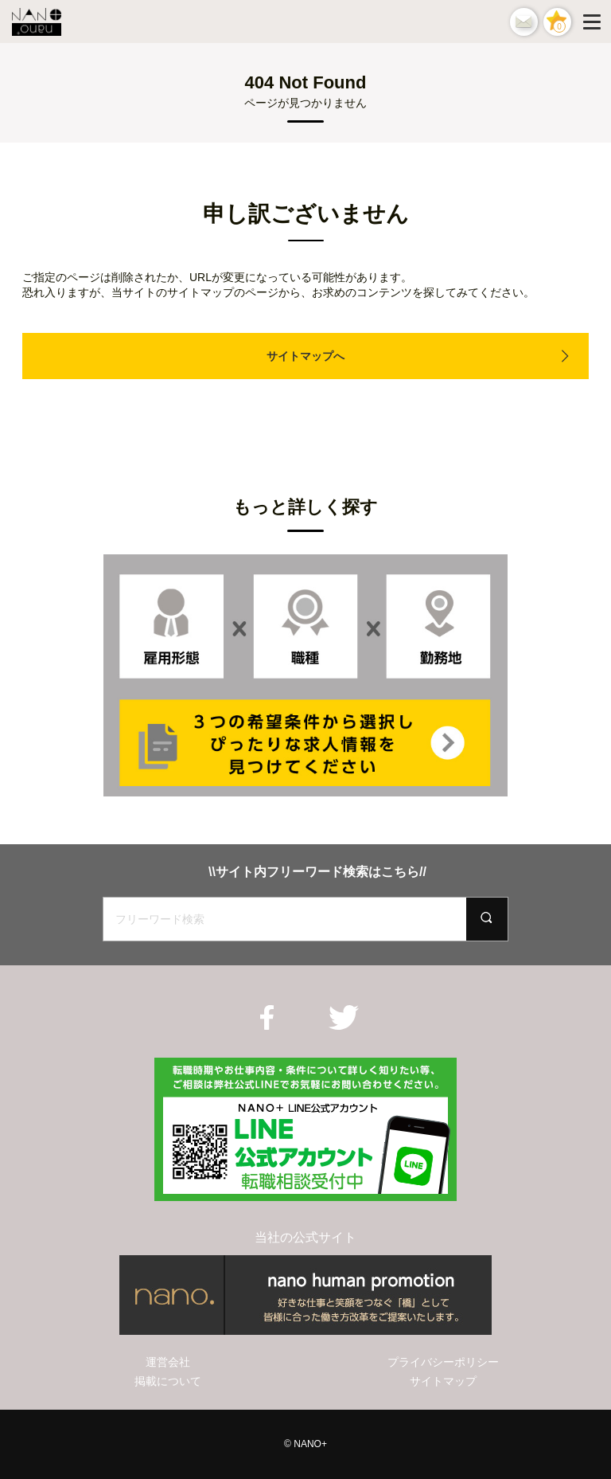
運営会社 (168, 1362)
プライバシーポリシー (443, 1362)
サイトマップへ (305, 356)
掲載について (167, 1381)
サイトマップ (443, 1381)
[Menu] (595, 21)
